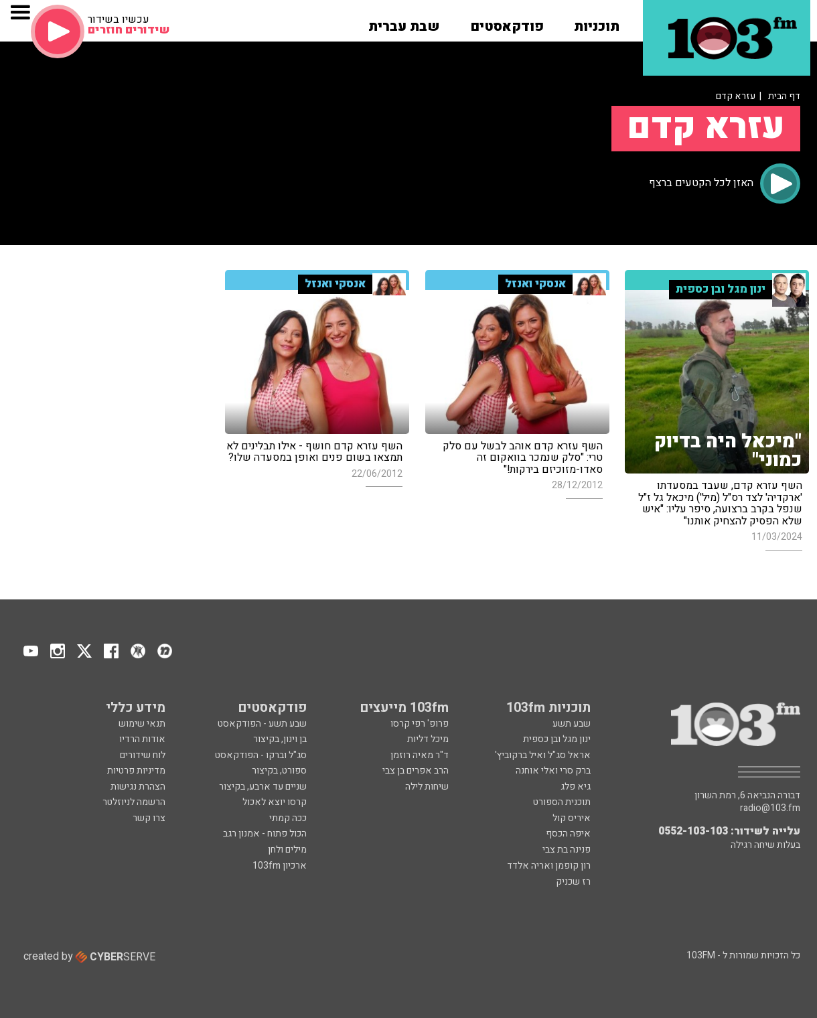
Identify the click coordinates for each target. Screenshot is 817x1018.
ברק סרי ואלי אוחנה (553, 771)
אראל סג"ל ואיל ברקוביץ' (543, 755)
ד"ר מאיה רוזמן (419, 755)
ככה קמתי (288, 818)
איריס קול (571, 818)
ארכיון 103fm (279, 866)
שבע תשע (571, 724)
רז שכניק (573, 882)
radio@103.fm (770, 808)
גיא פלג (576, 787)
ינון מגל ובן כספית (557, 739)
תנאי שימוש (142, 724)
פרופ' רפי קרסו (419, 724)
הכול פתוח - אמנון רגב (265, 833)
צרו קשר (149, 818)
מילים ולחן (287, 850)
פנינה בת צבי (566, 850)
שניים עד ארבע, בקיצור (263, 787)
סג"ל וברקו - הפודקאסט (261, 755)
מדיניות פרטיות (136, 771)
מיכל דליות (428, 739)
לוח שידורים (142, 755)
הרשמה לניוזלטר (133, 802)
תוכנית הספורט (562, 802)
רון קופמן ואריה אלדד (549, 866)
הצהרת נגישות (137, 787)
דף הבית (784, 96)
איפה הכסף (568, 833)
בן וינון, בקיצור (280, 739)
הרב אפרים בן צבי (415, 771)
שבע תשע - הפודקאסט (262, 724)
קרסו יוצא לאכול (274, 802)
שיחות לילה (427, 787)
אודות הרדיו (142, 739)
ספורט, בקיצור (279, 771)
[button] (596, 22)
